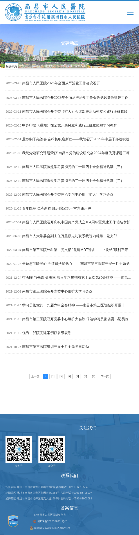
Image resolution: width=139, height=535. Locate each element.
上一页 (35, 376)
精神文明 (37, 65)
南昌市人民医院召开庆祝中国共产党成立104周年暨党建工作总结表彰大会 (79, 222)
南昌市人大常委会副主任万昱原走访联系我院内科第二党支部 (69, 236)
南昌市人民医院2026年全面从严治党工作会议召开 (61, 83)
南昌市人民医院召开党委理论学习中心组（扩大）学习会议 (68, 194)
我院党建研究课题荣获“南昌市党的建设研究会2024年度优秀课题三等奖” (78, 153)
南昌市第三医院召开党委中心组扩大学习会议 (57, 291)
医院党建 (66, 52)
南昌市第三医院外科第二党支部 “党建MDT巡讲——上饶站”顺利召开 (75, 250)
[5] (77, 376)
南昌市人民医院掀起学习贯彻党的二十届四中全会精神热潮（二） (73, 181)
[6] (85, 376)
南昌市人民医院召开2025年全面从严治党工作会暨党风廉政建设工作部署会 (80, 97)
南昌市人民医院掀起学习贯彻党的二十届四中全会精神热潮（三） (73, 167)
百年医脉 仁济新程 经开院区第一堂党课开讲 (56, 208)
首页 (54, 52)
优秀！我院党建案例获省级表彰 (46, 333)
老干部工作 (52, 65)
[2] (52, 376)
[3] (61, 376)
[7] (93, 376)
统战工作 (67, 65)
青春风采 (80, 65)
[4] (69, 376)
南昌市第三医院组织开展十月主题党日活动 (55, 347)
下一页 (105, 376)
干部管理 (24, 65)
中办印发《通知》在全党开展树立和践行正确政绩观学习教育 (69, 125)
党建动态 (11, 66)
